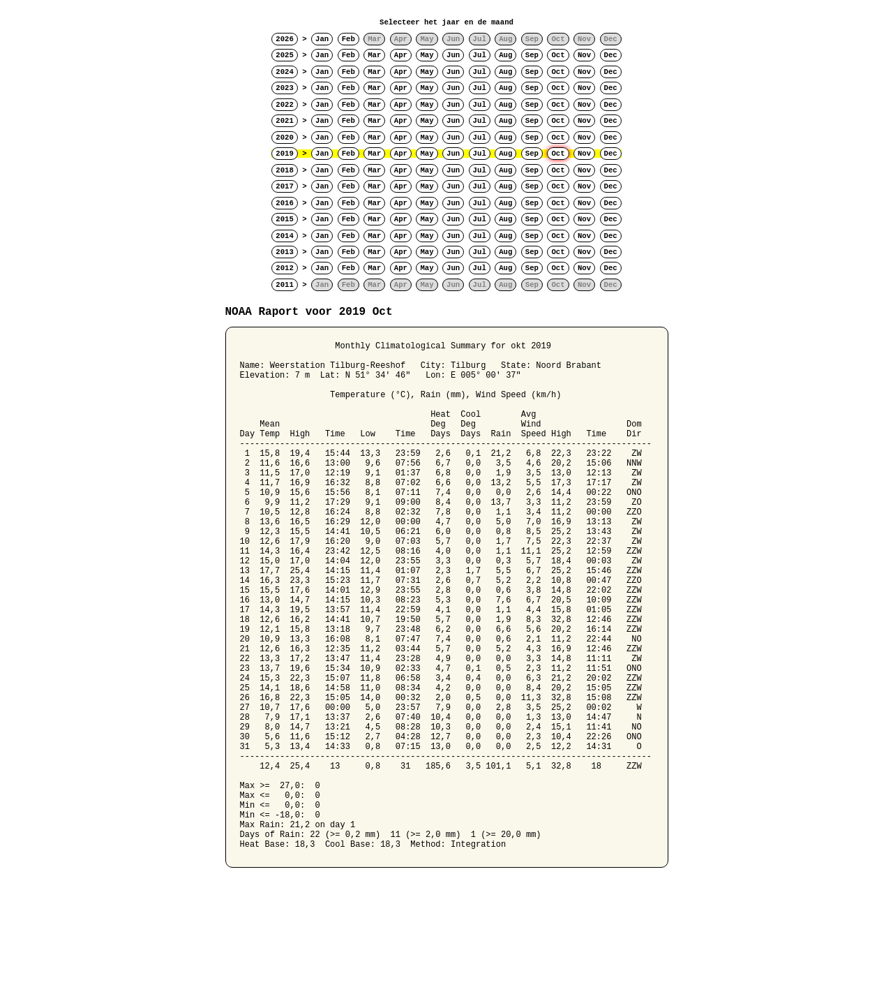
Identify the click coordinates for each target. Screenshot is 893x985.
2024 (285, 72)
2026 (285, 39)
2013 (285, 252)
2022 (285, 105)
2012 (285, 268)
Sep (532, 55)
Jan (322, 39)
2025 (285, 55)
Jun (453, 55)
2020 (285, 137)
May (426, 55)
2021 (285, 121)
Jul (479, 55)
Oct (557, 55)
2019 (285, 153)
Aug (505, 55)
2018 (285, 170)
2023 (285, 88)
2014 (285, 236)
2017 (285, 186)
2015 (285, 219)
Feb (348, 39)
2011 (285, 285)
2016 (285, 203)
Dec (610, 55)
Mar (374, 55)
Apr (400, 55)
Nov (584, 55)
